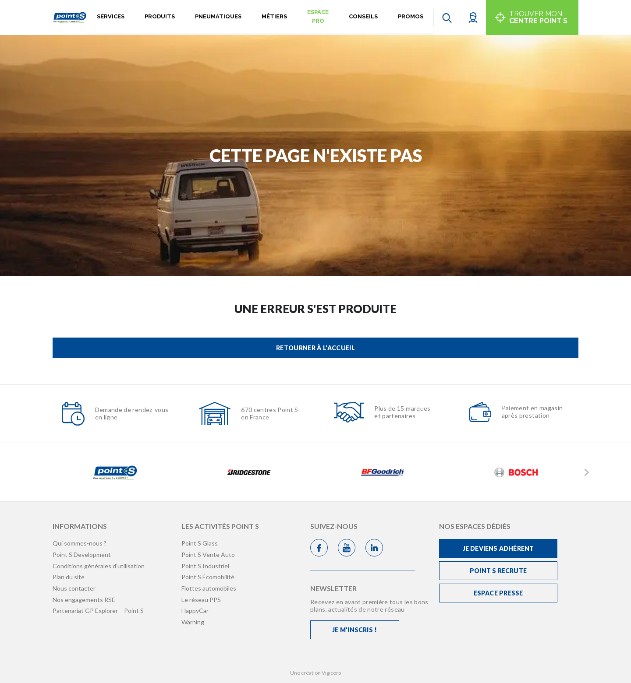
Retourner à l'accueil (315, 348)
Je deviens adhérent (498, 548)
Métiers (274, 16)
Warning (192, 622)
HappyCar (195, 610)
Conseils (363, 16)
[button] (473, 17)
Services (110, 16)
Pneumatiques (218, 16)
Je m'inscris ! (354, 630)
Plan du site (69, 577)
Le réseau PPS (201, 599)
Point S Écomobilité (207, 577)
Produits (160, 16)
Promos (410, 16)
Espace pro (318, 16)
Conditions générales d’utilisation (99, 566)
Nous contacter (74, 588)
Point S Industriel (205, 566)
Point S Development (82, 554)
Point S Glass (199, 543)
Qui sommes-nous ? (79, 543)
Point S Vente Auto (208, 554)
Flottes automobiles (208, 588)
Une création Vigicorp (315, 672)
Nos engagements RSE (84, 599)
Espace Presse (498, 593)
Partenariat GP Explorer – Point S (98, 610)
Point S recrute (498, 570)
